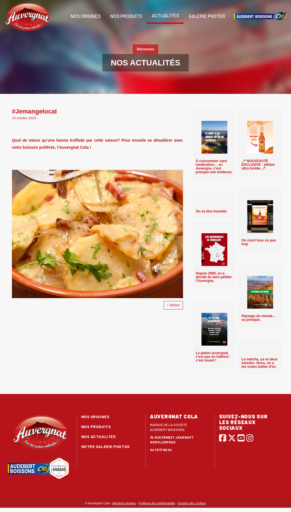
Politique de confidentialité (157, 503)
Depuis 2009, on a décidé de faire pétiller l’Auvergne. (214, 277)
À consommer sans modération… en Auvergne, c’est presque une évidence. (214, 166)
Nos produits (125, 16)
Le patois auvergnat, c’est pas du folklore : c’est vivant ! (213, 356)
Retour (173, 305)
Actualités (165, 15)
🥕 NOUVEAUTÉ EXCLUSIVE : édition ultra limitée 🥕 (258, 164)
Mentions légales (124, 503)
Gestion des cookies (192, 503)
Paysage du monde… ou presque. (259, 318)
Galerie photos (206, 16)
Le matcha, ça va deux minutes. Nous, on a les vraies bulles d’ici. (260, 363)
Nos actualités (98, 436)
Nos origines (85, 16)
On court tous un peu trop (259, 242)
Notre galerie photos (105, 446)
